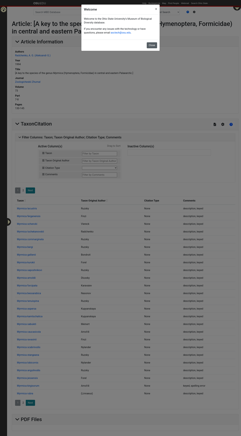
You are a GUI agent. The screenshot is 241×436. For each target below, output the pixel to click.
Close (152, 45)
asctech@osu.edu (121, 32)
